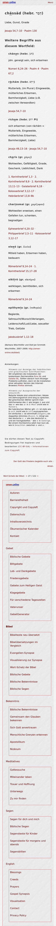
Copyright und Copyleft (24, 507)
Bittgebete (16, 563)
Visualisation (17, 901)
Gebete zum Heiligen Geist (26, 585)
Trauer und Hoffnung (22, 784)
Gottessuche (17, 769)
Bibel (9, 626)
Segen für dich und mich (24, 819)
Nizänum (15, 749)
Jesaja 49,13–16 (17, 148)
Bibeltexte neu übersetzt (25, 635)
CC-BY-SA (24, 446)
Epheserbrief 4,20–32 (21, 228)
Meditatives (13, 761)
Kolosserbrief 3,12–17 (21, 191)
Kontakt (14, 536)
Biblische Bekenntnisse (24, 681)
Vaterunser (16, 607)
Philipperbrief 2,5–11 (20, 233)
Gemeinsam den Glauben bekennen (25, 718)
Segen (9, 810)
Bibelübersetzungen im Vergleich (24, 644)
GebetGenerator (20, 614)
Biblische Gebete (20, 556)
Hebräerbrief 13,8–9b (21, 195)
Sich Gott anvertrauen (23, 727)
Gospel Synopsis (20, 893)
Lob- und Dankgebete (23, 571)
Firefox (21, 385)
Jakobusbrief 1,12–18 (20, 336)
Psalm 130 (30, 30)
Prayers (14, 886)
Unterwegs (16, 791)
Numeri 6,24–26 (17, 68)
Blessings (15, 872)
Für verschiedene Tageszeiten (28, 599)
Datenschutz (17, 514)
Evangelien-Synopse (22, 652)
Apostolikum (17, 742)
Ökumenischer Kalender (24, 528)
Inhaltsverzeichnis (21, 521)
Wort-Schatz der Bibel (13, 476)
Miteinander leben (21, 777)
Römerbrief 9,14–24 (20, 266)
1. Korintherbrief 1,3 (20, 176)
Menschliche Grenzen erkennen (29, 734)
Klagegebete (17, 592)
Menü (50, 2)
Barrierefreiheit (19, 500)
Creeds (14, 879)
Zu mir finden (18, 798)
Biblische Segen (19, 688)
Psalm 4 (34, 68)
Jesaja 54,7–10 (13, 30)
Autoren (15, 492)
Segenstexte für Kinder (24, 833)
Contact (14, 908)
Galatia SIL (14, 378)
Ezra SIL (38, 376)
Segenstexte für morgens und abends (28, 842)
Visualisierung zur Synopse (26, 660)
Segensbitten (18, 851)
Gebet (9, 548)
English (10, 863)
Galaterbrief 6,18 (32, 186)
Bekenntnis (12, 701)
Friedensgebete (19, 578)
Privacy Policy (18, 915)
